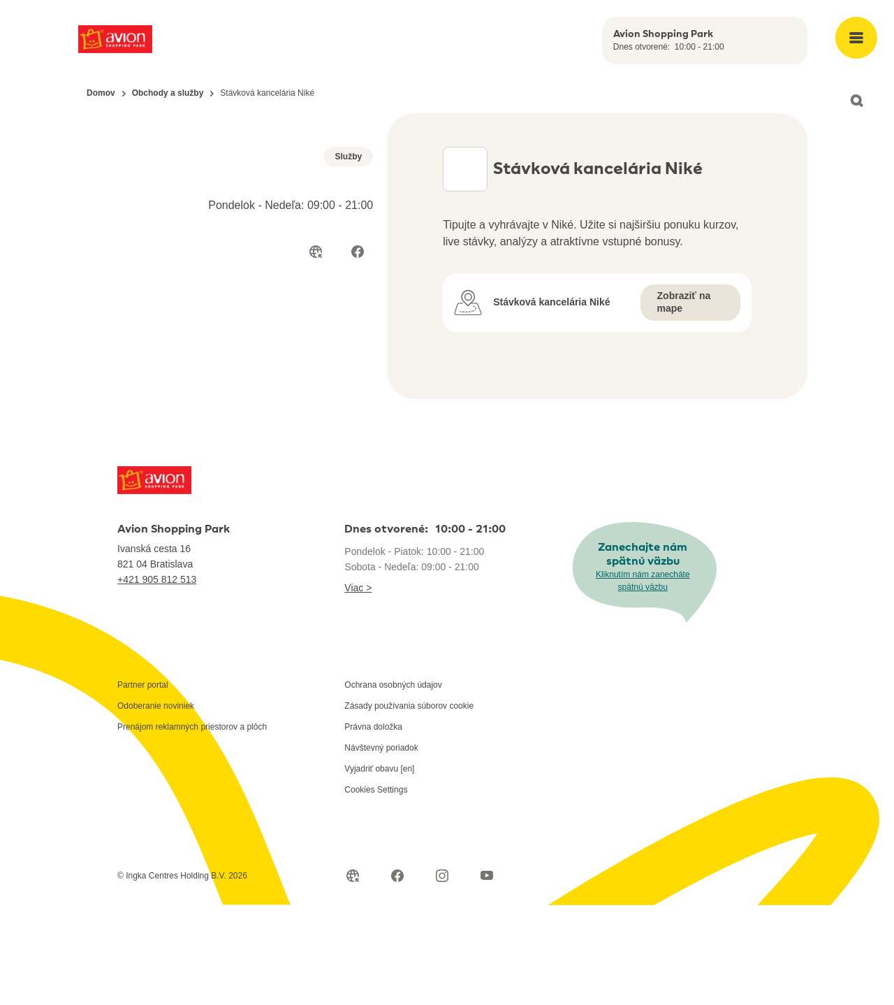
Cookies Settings (375, 890)
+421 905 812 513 (156, 679)
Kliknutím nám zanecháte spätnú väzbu (643, 681)
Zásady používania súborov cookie (409, 806)
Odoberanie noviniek (155, 806)
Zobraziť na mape (684, 302)
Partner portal (142, 785)
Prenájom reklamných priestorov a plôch (192, 827)
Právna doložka (373, 827)
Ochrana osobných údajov (392, 785)
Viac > (358, 687)
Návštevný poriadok (381, 848)
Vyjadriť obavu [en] (379, 869)
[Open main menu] (856, 38)
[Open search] (856, 101)
